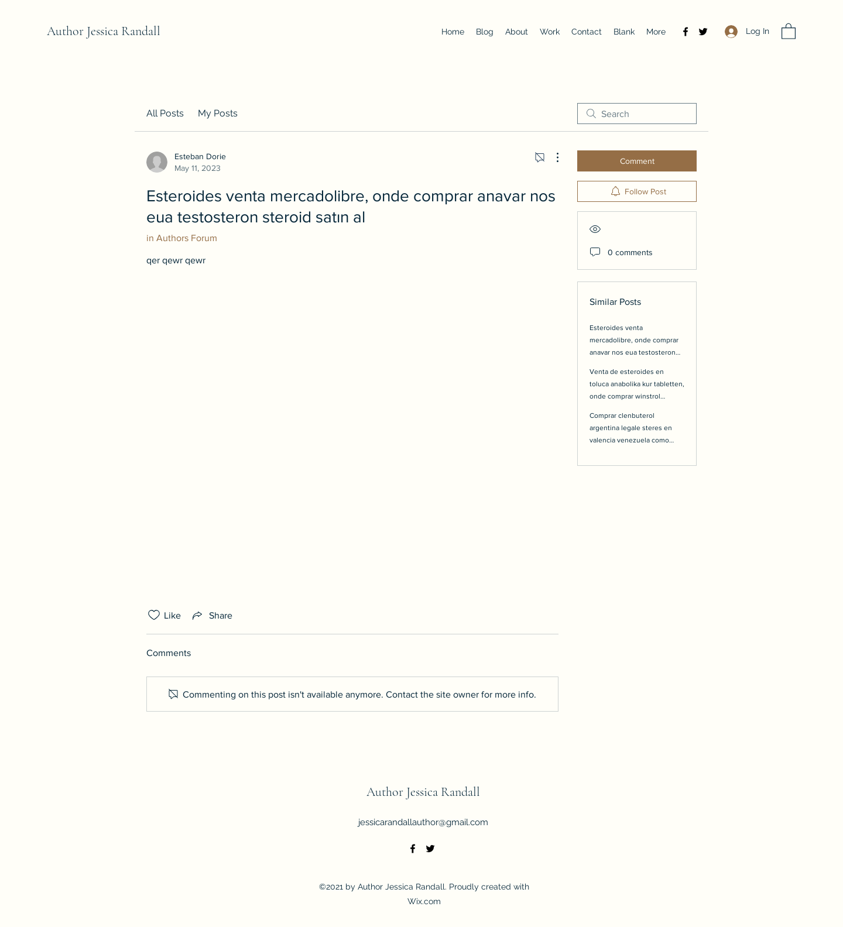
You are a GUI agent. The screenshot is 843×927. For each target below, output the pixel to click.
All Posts (165, 113)
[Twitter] (703, 31)
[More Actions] (551, 157)
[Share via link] (211, 615)
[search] (637, 113)
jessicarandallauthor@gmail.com (423, 822)
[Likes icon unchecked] (154, 615)
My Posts (218, 113)
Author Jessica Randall (103, 31)
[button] (789, 30)
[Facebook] (685, 31)
